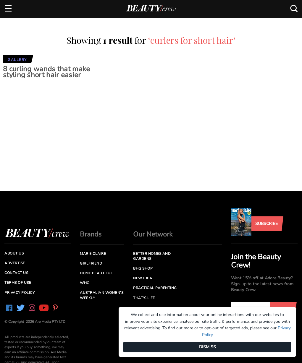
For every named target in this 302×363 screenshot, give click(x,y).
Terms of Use (17, 282)
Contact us (16, 272)
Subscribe (266, 223)
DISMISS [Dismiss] (207, 347)
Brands (90, 234)
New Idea (142, 278)
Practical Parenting (155, 288)
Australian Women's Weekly (101, 295)
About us (14, 253)
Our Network (153, 234)
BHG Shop (143, 268)
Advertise (14, 263)
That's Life (144, 298)
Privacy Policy (19, 292)
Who (85, 283)
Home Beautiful (96, 273)
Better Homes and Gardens (152, 256)
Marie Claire (93, 253)
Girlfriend (91, 263)
